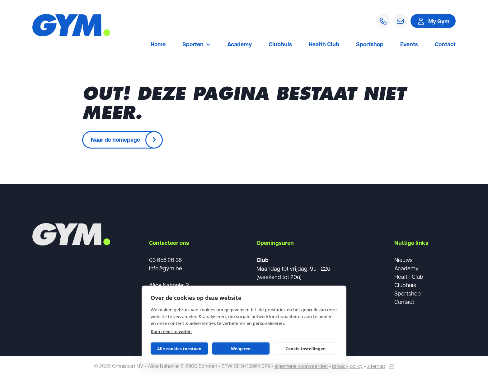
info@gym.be (165, 268)
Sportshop (369, 44)
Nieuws (403, 259)
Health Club (324, 44)
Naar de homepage (115, 139)
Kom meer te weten (171, 331)
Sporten (196, 44)
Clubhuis (280, 44)
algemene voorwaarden (301, 366)
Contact (445, 44)
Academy (239, 44)
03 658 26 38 (165, 259)
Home (158, 44)
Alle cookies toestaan (179, 348)
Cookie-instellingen (305, 348)
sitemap (376, 366)
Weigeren (241, 348)
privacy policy (347, 366)
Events (409, 44)
